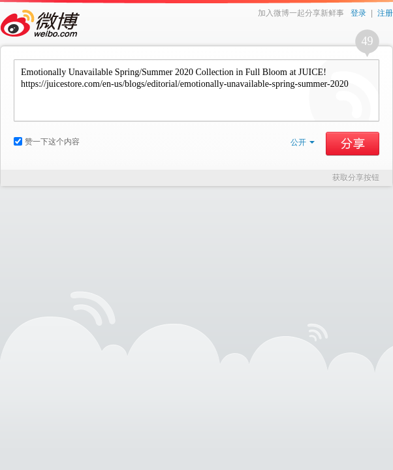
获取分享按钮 (355, 177)
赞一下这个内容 (47, 141)
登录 (358, 13)
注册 (385, 13)
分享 (352, 144)
